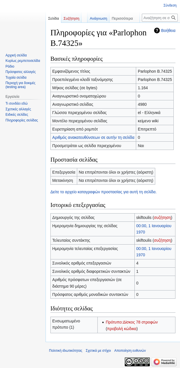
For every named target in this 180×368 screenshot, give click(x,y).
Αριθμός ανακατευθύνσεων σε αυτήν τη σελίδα (93, 137)
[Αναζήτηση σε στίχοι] (160, 18)
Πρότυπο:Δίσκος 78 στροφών (132, 322)
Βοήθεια (168, 30)
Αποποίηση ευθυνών (130, 351)
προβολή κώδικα (121, 328)
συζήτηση (162, 217)
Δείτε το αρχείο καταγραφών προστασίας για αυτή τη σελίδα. (103, 192)
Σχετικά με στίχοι (98, 351)
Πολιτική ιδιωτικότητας (65, 351)
